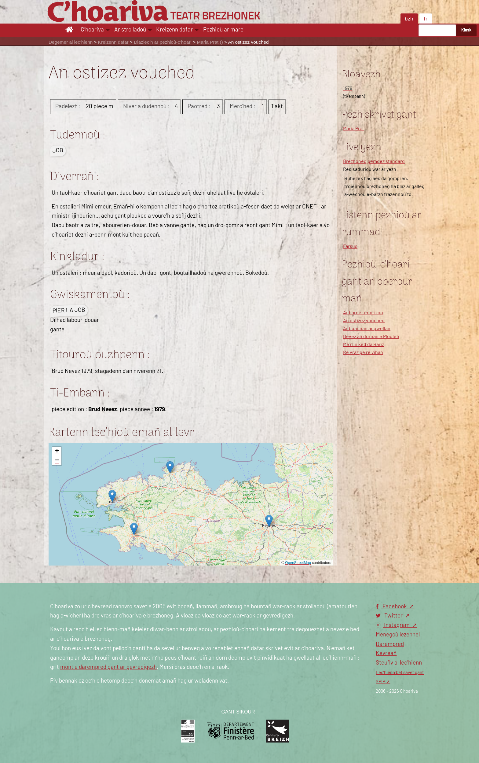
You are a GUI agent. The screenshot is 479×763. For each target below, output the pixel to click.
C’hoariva (92, 30)
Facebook (392, 607)
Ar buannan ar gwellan (366, 328)
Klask (466, 30)
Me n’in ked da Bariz (363, 344)
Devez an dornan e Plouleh (371, 336)
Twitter (390, 616)
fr (426, 19)
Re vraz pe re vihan (363, 352)
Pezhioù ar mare (223, 30)
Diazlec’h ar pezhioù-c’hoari (163, 42)
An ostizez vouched (364, 320)
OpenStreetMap (298, 563)
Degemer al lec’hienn (71, 42)
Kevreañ (386, 653)
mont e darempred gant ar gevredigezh (108, 667)
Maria (353, 128)
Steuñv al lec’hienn (399, 663)
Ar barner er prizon (363, 312)
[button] (112, 496)
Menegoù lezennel (398, 635)
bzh (409, 19)
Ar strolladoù (130, 30)
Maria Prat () (210, 42)
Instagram (393, 625)
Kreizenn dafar (174, 30)
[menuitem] (70, 30)
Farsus (350, 246)
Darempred (390, 644)
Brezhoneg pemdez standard (374, 161)
